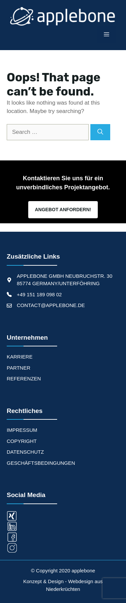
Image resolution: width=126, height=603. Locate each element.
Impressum (22, 430)
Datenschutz (25, 452)
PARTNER (18, 368)
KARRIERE (20, 357)
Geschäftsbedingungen (41, 463)
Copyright (22, 441)
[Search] (100, 132)
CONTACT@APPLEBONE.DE (51, 305)
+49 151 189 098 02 (39, 294)
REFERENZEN (24, 378)
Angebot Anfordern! (63, 209)
